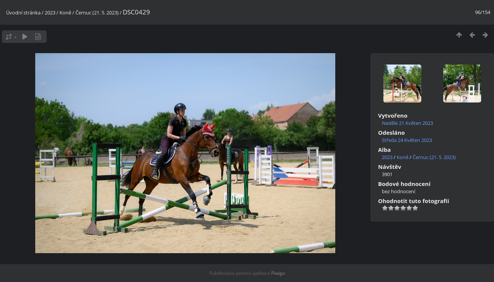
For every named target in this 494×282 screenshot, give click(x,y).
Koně (65, 12)
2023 (50, 12)
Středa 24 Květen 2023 (407, 140)
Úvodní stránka (23, 12)
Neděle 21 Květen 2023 (407, 123)
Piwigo (278, 273)
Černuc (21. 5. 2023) (97, 12)
